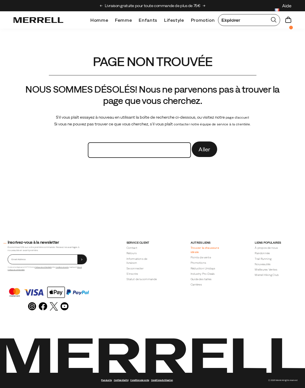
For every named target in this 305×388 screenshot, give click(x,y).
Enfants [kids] (148, 20)
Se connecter (135, 268)
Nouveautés (263, 264)
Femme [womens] (123, 20)
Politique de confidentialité (43, 267)
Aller (204, 149)
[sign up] (82, 259)
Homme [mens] (99, 20)
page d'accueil (237, 117)
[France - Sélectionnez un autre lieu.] (277, 10)
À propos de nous (266, 247)
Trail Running (263, 258)
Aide (286, 5)
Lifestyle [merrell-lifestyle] (174, 20)
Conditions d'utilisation (162, 380)
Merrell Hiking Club (267, 274)
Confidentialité (121, 380)
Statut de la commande (142, 279)
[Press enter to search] (273, 20)
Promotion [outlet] (203, 20)
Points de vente (201, 257)
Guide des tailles (201, 279)
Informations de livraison (137, 261)
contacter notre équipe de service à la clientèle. (212, 124)
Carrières (196, 284)
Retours (132, 253)
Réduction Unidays (203, 268)
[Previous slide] (101, 6)
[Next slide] (204, 6)
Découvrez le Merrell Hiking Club (152, 5)
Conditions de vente (62, 267)
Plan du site (106, 380)
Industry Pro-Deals (203, 273)
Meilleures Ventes (266, 269)
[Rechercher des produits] (242, 20)
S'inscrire (132, 273)
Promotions (198, 262)
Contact (132, 247)
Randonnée (262, 253)
